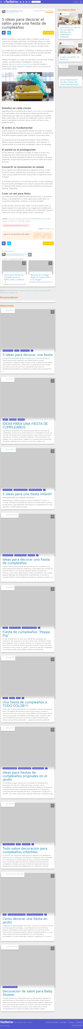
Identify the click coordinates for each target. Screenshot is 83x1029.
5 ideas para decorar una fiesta (28, 355)
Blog (4, 914)
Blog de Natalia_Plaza (12, 514)
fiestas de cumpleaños (20, 555)
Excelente (38, 234)
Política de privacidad (52, 1022)
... (44, 489)
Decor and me (9, 379)
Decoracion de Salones (25, 290)
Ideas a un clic (65, 13)
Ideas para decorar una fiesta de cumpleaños (26, 561)
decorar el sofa (4, 292)
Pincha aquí (24, 225)
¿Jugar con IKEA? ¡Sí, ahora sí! (70, 58)
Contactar (71, 1022)
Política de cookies (77, 1025)
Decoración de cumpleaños (9, 768)
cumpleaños (13, 419)
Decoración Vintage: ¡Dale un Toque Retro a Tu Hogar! (40, 277)
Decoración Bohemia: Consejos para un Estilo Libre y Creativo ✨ (14, 278)
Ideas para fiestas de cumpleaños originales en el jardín (25, 775)
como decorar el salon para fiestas (41, 290)
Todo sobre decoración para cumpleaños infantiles (25, 850)
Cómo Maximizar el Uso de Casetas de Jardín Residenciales (69, 81)
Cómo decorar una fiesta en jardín (25, 920)
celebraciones (26, 844)
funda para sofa (13, 292)
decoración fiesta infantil (20, 489)
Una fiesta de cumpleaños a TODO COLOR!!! (25, 704)
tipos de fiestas (25, 350)
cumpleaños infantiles (8, 844)
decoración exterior (38, 768)
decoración (21, 419)
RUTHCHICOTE (10, 587)
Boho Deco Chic (10, 657)
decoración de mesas (15, 627)
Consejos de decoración (12, 290)
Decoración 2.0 (10, 727)
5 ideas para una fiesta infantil (27, 494)
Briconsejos (64, 65)
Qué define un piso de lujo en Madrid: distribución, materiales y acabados (70, 32)
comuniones (31, 555)
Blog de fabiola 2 (10, 449)
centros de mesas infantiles (29, 627)
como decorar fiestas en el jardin (17, 914)
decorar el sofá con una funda (20, 64)
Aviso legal (63, 1022)
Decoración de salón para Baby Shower (27, 993)
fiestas (16, 350)
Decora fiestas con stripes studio (15, 874)
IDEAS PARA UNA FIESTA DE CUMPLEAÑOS (25, 425)
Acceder (76, 2)
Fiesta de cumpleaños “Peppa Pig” (26, 633)
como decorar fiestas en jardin (34, 914)
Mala (49, 237)
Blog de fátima (10, 803)
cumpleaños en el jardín (24, 768)
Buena (36, 237)
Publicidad (79, 1022)
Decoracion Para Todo (12, 946)
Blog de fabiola (10, 310)
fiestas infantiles (7, 489)
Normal (43, 237)
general (5, 419)
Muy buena (47, 234)
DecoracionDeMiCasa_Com (14, 11)
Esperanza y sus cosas (67, 42)
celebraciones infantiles (35, 489)
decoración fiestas (7, 350)
